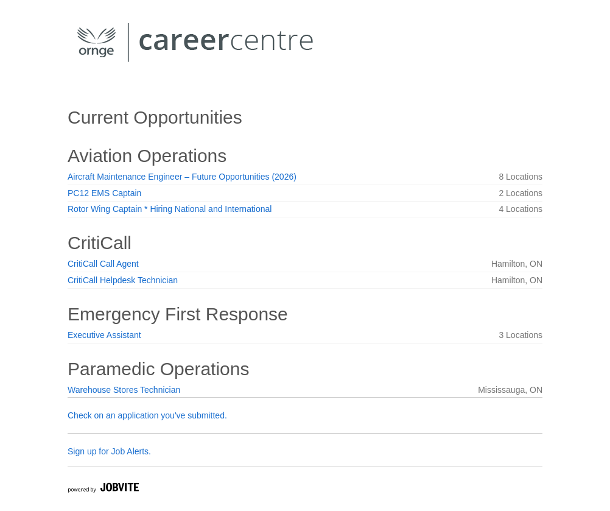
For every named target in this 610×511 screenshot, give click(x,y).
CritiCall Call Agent (103, 264)
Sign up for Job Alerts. (109, 451)
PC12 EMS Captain (104, 193)
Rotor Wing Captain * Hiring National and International (170, 209)
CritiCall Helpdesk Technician (123, 280)
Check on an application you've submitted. (147, 415)
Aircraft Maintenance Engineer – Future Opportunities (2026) (182, 176)
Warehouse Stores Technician (124, 390)
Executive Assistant (104, 335)
